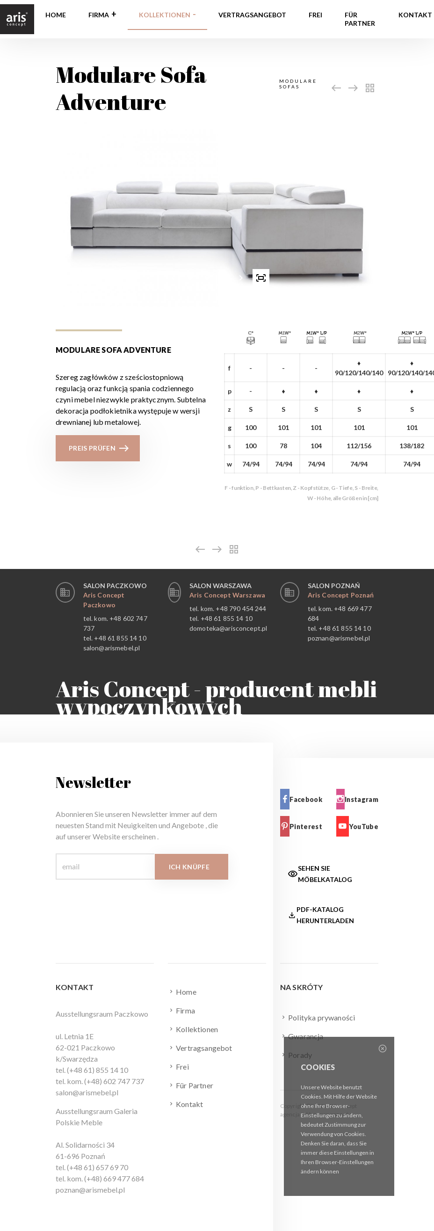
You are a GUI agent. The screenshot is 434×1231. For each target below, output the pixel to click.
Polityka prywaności (317, 1017)
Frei (315, 15)
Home (55, 15)
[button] (190, 277)
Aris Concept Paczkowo (104, 600)
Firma (98, 15)
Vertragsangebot (252, 15)
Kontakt (185, 1103)
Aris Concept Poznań (341, 595)
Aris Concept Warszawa (227, 595)
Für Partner (360, 19)
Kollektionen (164, 15)
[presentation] (173, 277)
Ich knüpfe (189, 867)
